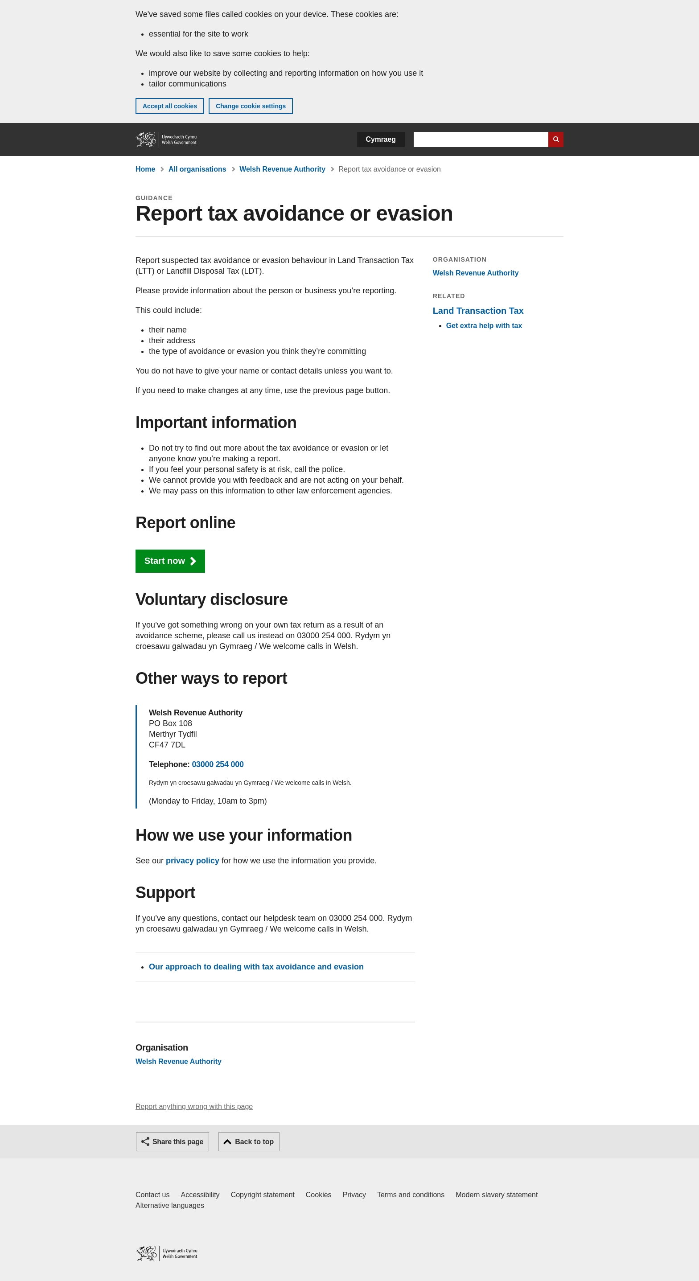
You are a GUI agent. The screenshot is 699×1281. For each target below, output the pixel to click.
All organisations (197, 169)
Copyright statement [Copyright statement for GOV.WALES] (263, 1195)
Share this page (177, 1142)
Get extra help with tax (484, 325)
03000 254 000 (217, 764)
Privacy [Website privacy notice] (354, 1195)
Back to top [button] (254, 1142)
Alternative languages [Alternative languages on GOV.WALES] (170, 1205)
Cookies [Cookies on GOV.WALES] (319, 1195)
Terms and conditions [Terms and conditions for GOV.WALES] (410, 1195)
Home (145, 169)
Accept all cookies (170, 106)
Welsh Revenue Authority (282, 169)
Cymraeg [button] (381, 139)
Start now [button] (164, 561)
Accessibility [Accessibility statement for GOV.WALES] (200, 1195)
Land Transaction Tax (478, 311)
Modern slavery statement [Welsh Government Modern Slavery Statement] (497, 1195)
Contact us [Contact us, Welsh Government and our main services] (152, 1195)
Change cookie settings (251, 106)
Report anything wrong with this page (194, 1106)
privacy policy (192, 860)
